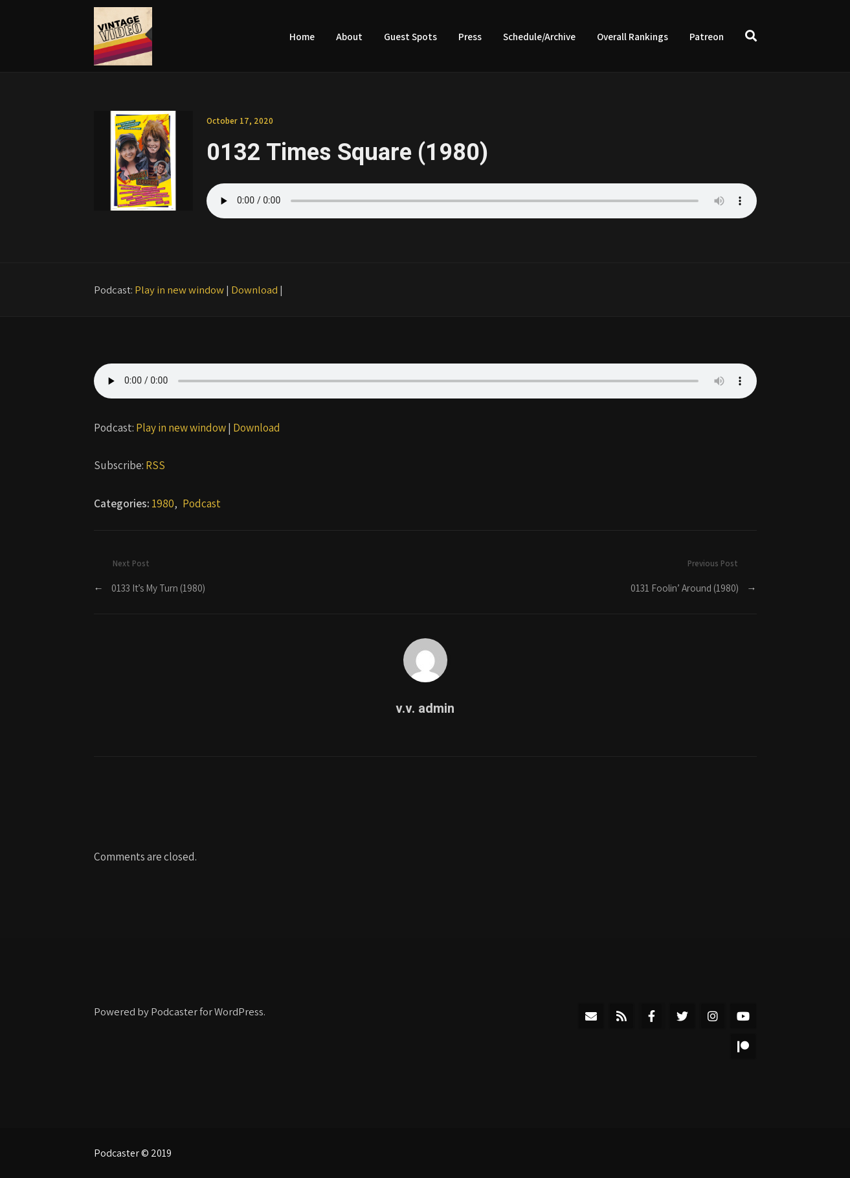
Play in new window (179, 290)
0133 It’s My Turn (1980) (158, 587)
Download (254, 290)
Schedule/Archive (539, 36)
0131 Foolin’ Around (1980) (685, 587)
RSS (155, 464)
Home (302, 36)
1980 (162, 503)
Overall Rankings (632, 36)
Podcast (202, 503)
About (349, 36)
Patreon (706, 36)
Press (470, 36)
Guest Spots (410, 36)
